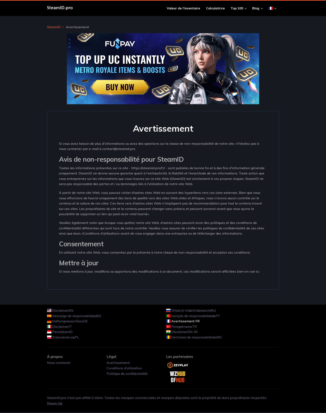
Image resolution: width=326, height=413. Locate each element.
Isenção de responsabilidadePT (195, 316)
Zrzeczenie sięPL (65, 337)
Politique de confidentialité (127, 373)
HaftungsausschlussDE (70, 321)
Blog (257, 8)
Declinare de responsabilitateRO (196, 337)
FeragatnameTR (184, 326)
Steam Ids (54, 403)
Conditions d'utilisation (124, 368)
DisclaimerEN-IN (184, 332)
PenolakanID (62, 332)
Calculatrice (215, 8)
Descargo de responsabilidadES (76, 316)
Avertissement (118, 363)
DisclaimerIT (62, 326)
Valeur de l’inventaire (183, 8)
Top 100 (238, 8)
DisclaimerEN (62, 310)
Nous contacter (59, 363)
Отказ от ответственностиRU (193, 310)
